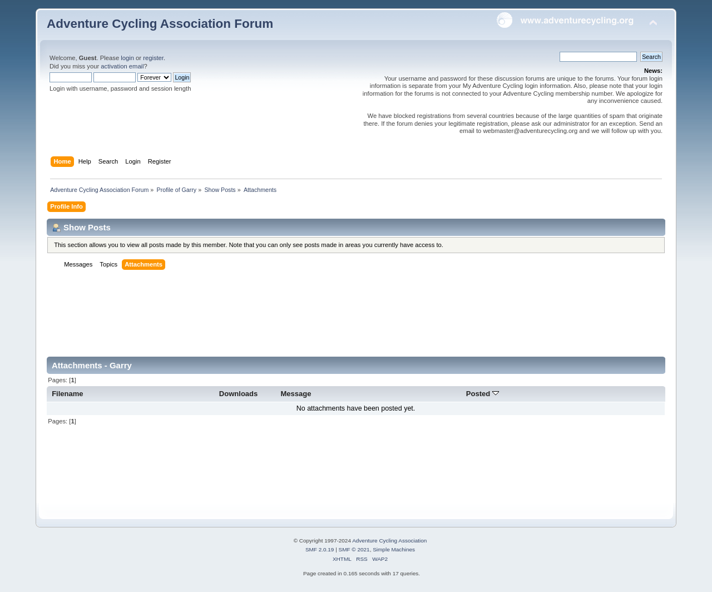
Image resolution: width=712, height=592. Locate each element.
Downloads (238, 393)
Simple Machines (394, 549)
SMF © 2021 (354, 549)
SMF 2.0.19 (319, 549)
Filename (67, 393)
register (153, 58)
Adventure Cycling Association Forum (160, 24)
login (127, 58)
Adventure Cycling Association (389, 540)
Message (295, 393)
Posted (482, 393)
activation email (122, 66)
